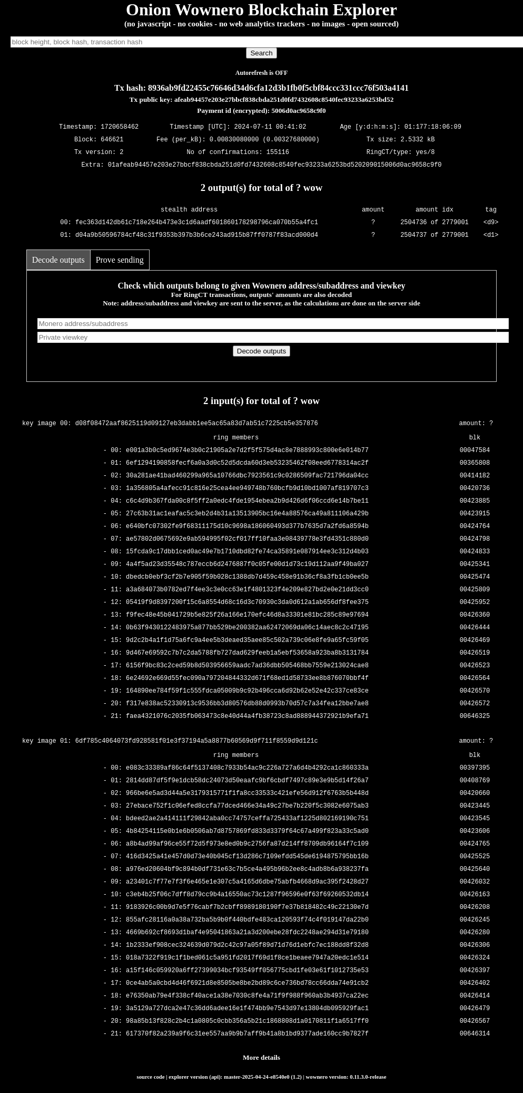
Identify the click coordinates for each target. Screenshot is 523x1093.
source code (151, 1076)
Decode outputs (58, 259)
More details (261, 1057)
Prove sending (120, 259)
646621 (112, 140)
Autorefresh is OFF (261, 72)
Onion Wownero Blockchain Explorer (261, 9)
